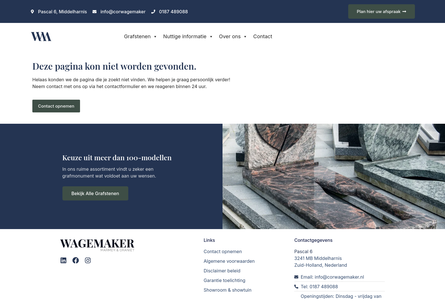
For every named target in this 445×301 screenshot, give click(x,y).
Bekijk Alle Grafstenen (95, 193)
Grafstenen (141, 36)
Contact (262, 36)
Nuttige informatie (188, 36)
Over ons (233, 36)
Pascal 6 (303, 251)
